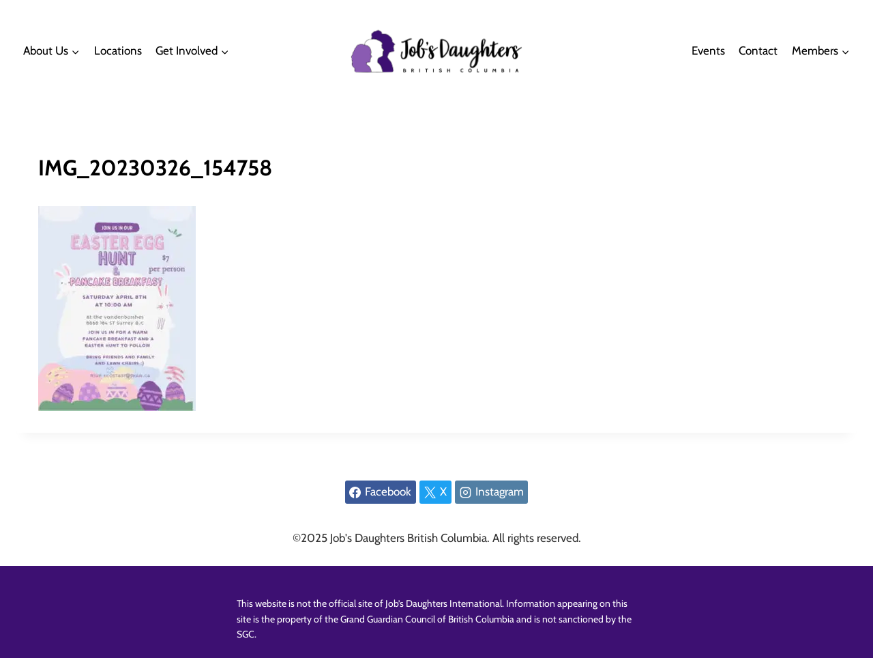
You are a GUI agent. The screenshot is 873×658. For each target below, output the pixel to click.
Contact (758, 50)
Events (708, 50)
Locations (118, 50)
